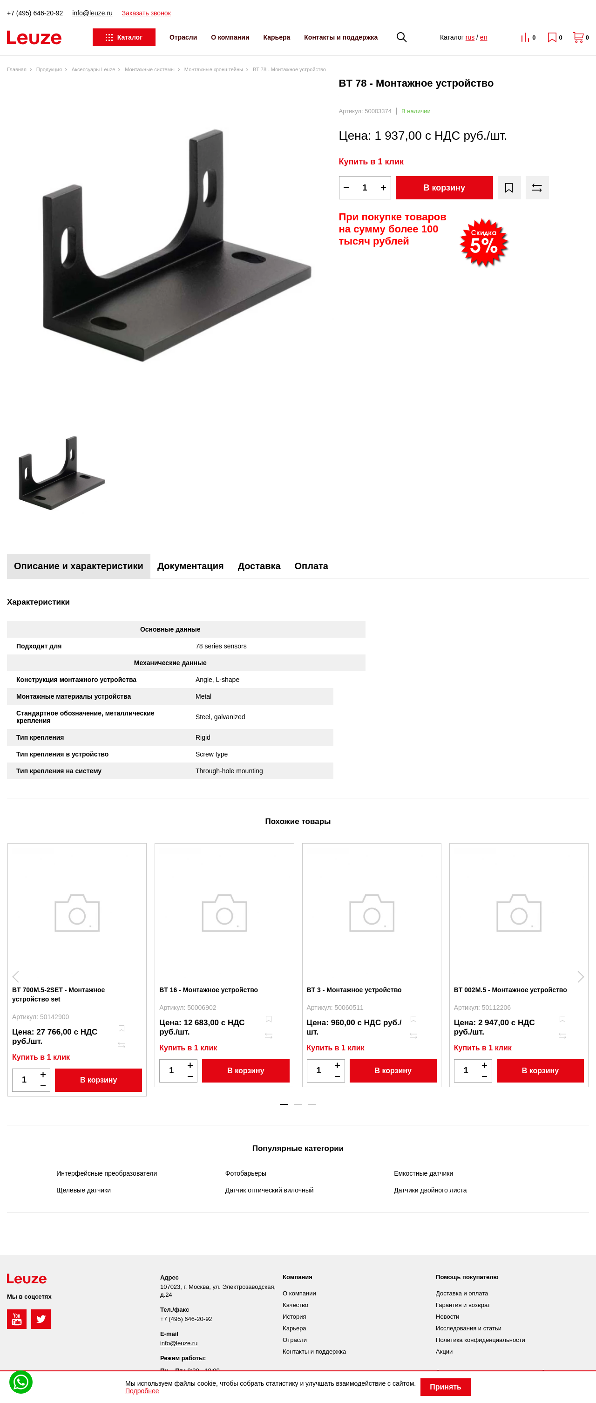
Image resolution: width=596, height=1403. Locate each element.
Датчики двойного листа (430, 1190)
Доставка (259, 566)
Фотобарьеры (245, 1173)
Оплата (311, 566)
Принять (445, 1387)
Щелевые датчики (83, 1190)
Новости (447, 1316)
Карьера (277, 37)
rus (470, 37)
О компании (230, 37)
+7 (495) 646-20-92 (35, 13)
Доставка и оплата (462, 1293)
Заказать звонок (146, 13)
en (484, 37)
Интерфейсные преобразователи (106, 1173)
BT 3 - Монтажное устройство (354, 990)
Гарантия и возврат (463, 1304)
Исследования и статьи (468, 1328)
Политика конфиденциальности (480, 1339)
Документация (190, 566)
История (294, 1316)
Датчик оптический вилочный (269, 1190)
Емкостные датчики (423, 1173)
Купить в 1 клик (371, 161)
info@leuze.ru (92, 13)
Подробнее (142, 1391)
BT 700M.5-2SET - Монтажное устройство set (58, 994)
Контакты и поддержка (341, 37)
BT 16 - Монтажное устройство (208, 990)
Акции (444, 1351)
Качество (295, 1304)
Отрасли (183, 37)
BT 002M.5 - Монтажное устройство (510, 990)
